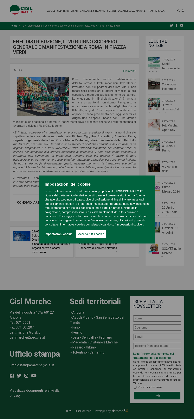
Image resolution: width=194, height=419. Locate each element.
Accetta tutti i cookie (91, 234)
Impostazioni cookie (58, 234)
